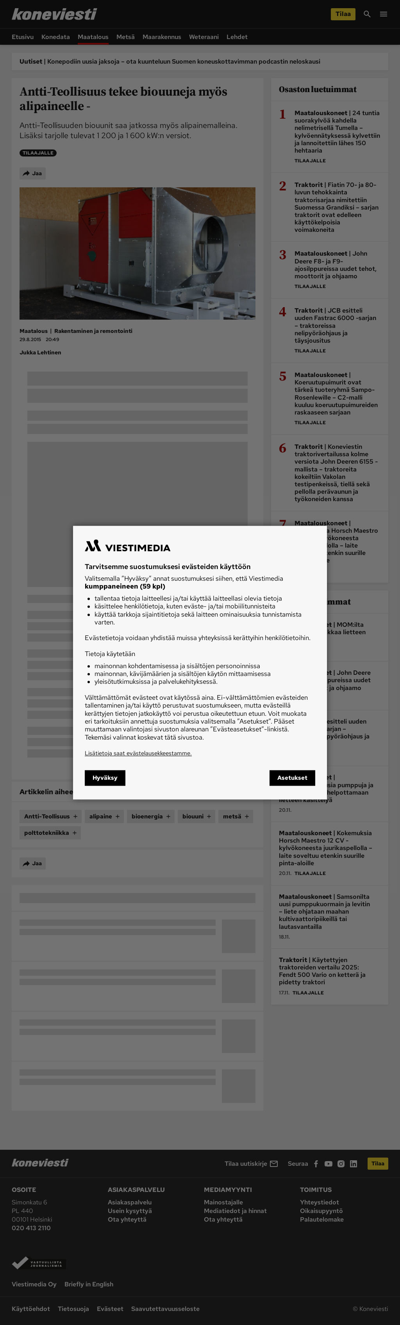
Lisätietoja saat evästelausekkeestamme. (138, 754)
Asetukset (292, 778)
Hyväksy (105, 778)
